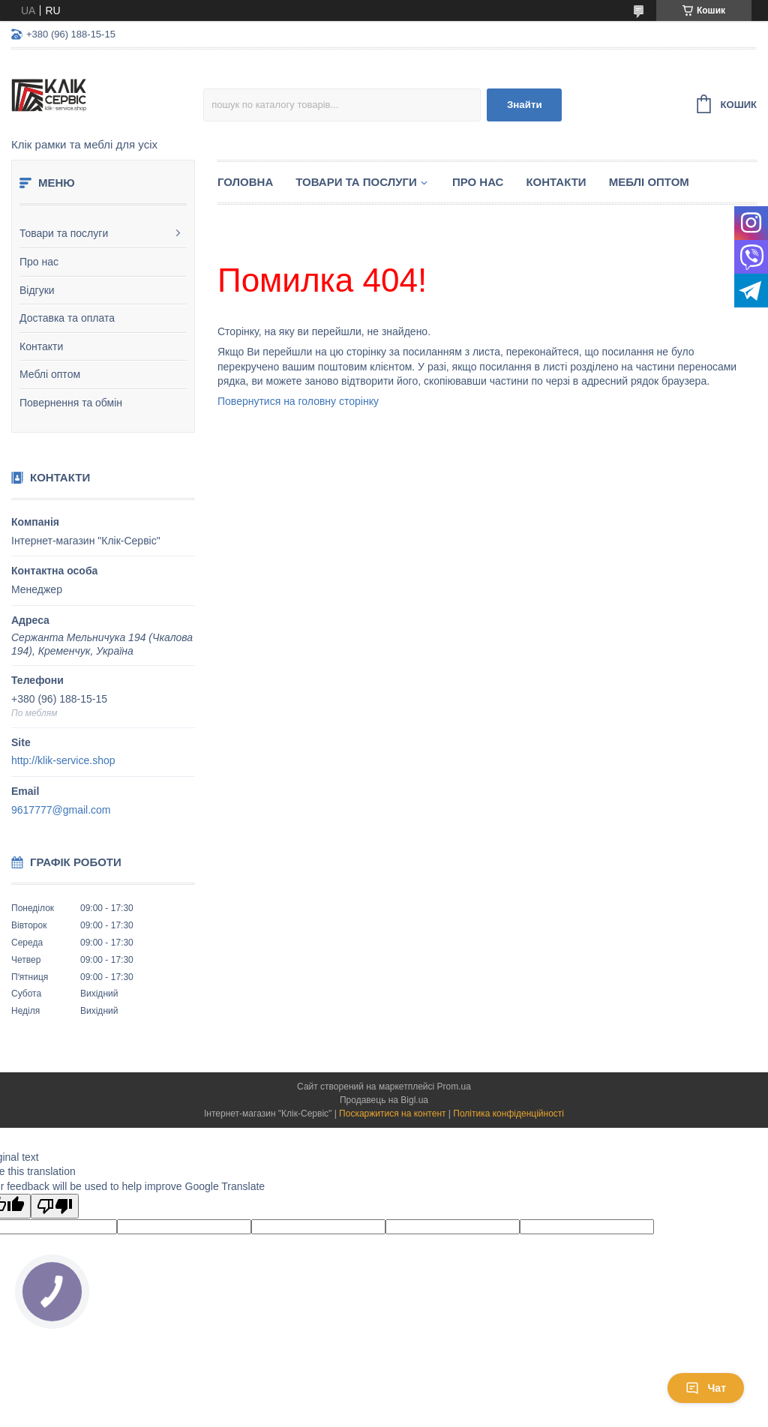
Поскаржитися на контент (392, 1113)
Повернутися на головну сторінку (298, 401)
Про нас (39, 262)
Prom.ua (454, 1086)
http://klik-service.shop (63, 760)
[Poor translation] (55, 1206)
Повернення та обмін (71, 403)
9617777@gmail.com (61, 810)
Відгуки (37, 290)
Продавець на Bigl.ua (384, 1100)
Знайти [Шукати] (524, 104)
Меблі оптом (50, 374)
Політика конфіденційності (508, 1113)
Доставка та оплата (67, 318)
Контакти (41, 346)
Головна (245, 181)
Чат (706, 1388)
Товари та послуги (64, 233)
